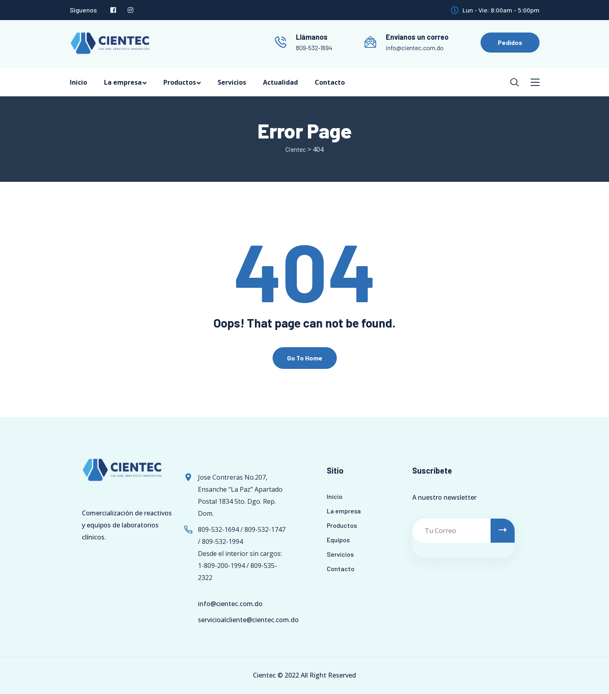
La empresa (123, 82)
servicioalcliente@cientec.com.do (248, 619)
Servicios (232, 82)
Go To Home (304, 358)
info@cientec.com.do (415, 47)
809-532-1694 (314, 47)
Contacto (330, 82)
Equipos (338, 539)
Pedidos (510, 42)
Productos (179, 82)
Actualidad (280, 82)
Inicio (78, 82)
